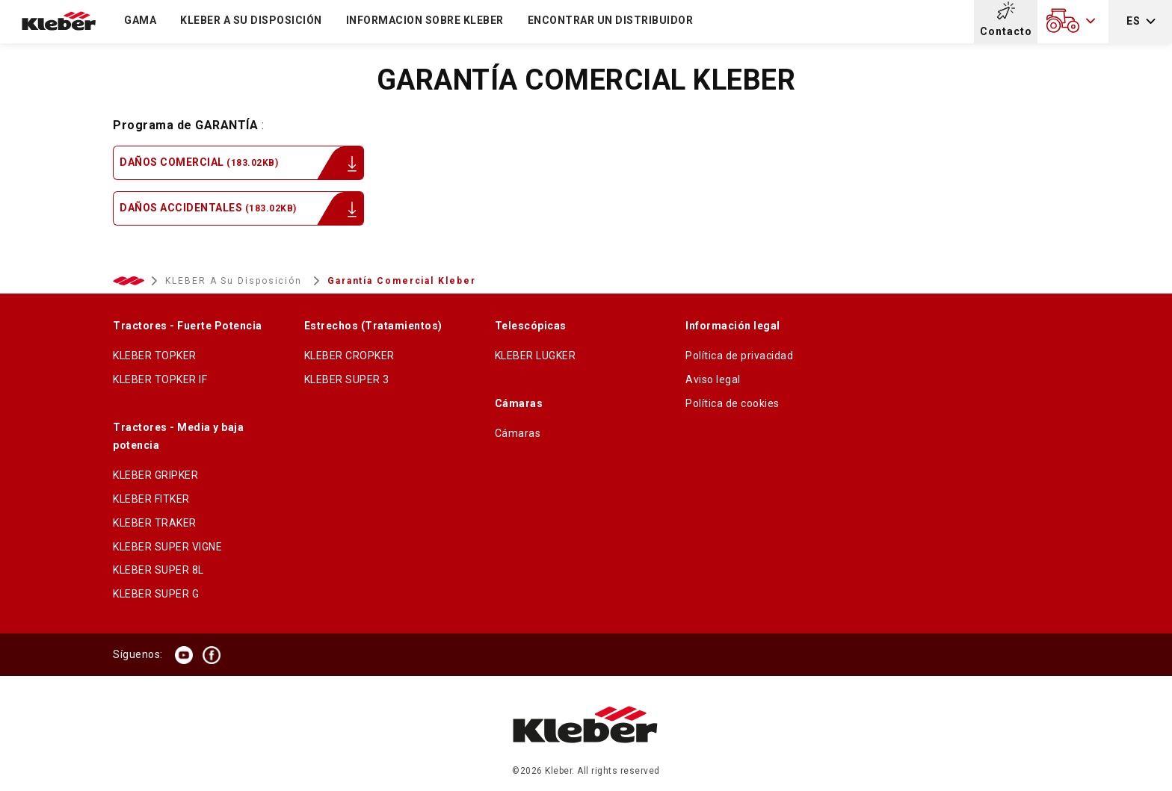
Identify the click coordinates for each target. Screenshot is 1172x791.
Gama (140, 20)
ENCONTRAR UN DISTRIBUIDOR (611, 20)
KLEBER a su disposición (251, 20)
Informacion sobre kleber (425, 20)
